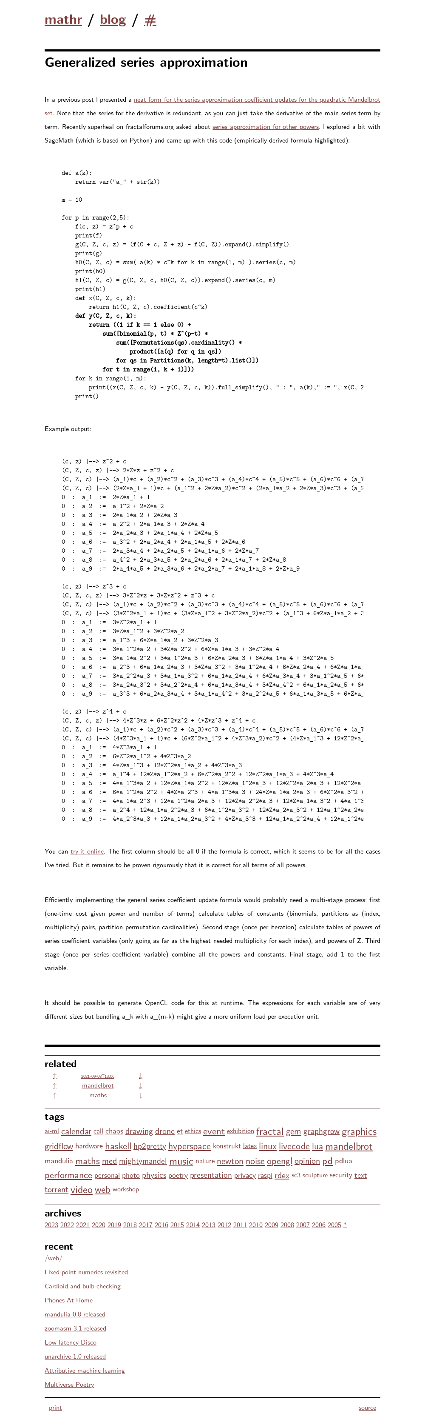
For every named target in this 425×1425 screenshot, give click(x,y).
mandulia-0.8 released (75, 1314)
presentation (211, 1174)
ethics (193, 1130)
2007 (303, 1224)
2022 (67, 1224)
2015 (177, 1224)
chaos (114, 1130)
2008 (287, 1224)
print (55, 1407)
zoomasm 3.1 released (75, 1328)
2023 (51, 1224)
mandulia (59, 1160)
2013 (208, 1224)
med (109, 1160)
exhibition (240, 1130)
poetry (178, 1174)
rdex (282, 1174)
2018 (130, 1224)
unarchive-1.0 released (75, 1356)
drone (165, 1130)
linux (268, 1145)
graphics (359, 1130)
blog (113, 18)
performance (68, 1174)
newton (230, 1160)
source (367, 1407)
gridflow (59, 1145)
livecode (294, 1145)
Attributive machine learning (85, 1370)
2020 (98, 1224)
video (82, 1188)
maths (98, 1094)
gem (293, 1130)
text (360, 1174)
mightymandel (143, 1160)
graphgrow (321, 1131)
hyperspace (189, 1145)
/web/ (53, 1257)
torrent (56, 1188)
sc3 (296, 1174)
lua (317, 1145)
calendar (76, 1130)
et (180, 1130)
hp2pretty (149, 1145)
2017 (146, 1224)
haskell (118, 1145)
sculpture (315, 1174)
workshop (126, 1189)
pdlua (343, 1160)
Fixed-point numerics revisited (86, 1272)
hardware (89, 1145)
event (214, 1130)
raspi (265, 1174)
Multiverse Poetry (69, 1384)
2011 (240, 1224)
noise (255, 1160)
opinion (307, 1160)
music (181, 1160)
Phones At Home (69, 1300)
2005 (334, 1224)
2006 (319, 1224)
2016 (161, 1224)
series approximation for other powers (265, 126)
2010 (256, 1224)
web (102, 1189)
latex (250, 1145)
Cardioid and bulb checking (83, 1286)
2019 (114, 1224)
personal (107, 1174)
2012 (224, 1224)
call (98, 1130)
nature (205, 1160)
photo (131, 1174)
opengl (279, 1160)
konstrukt (227, 1145)
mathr (63, 18)
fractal (270, 1130)
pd (327, 1160)
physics (154, 1174)
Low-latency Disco (70, 1342)
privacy (245, 1174)
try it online (87, 851)
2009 (271, 1224)
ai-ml (52, 1130)
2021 (83, 1224)
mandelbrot (98, 1085)
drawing (139, 1130)
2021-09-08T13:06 (97, 1076)
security (341, 1174)
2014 (193, 1224)
